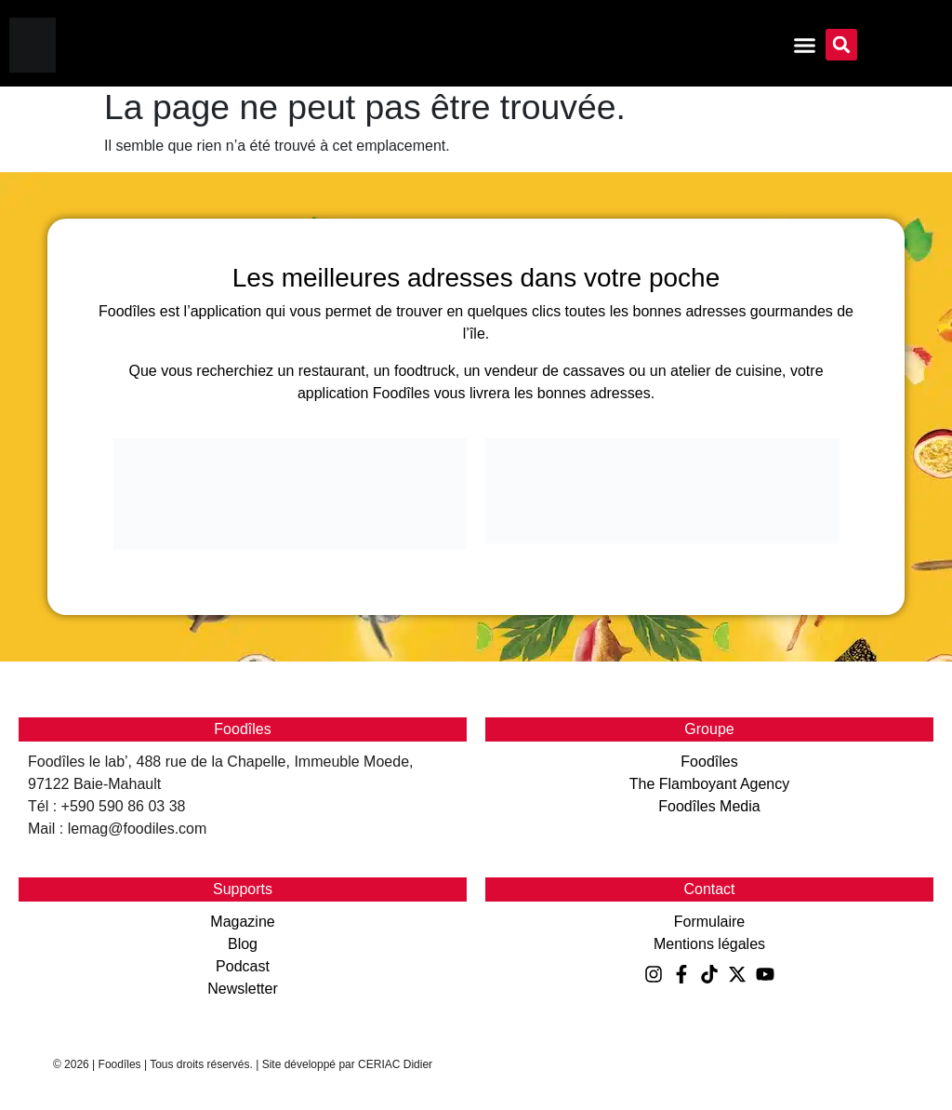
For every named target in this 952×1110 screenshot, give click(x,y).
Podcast (243, 966)
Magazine (242, 921)
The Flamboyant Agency (709, 784)
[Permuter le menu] (804, 45)
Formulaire (709, 921)
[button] (841, 44)
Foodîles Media (709, 806)
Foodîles (709, 761)
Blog (243, 944)
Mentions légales (709, 944)
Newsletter (242, 988)
